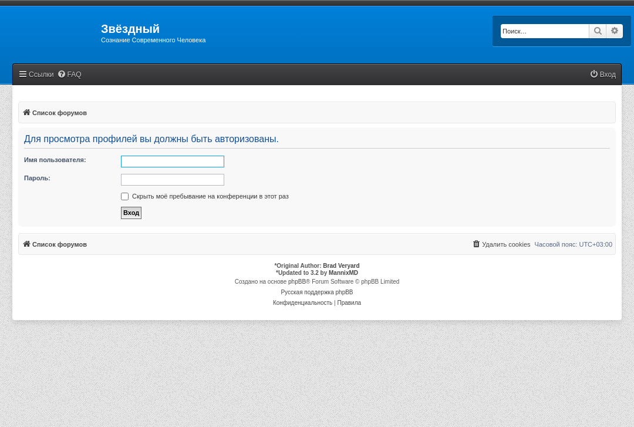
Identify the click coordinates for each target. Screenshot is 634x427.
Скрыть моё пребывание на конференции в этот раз (205, 196)
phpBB (297, 281)
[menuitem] (69, 75)
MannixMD (343, 273)
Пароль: (37, 177)
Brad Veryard (341, 266)
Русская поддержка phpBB (317, 292)
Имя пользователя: (55, 159)
